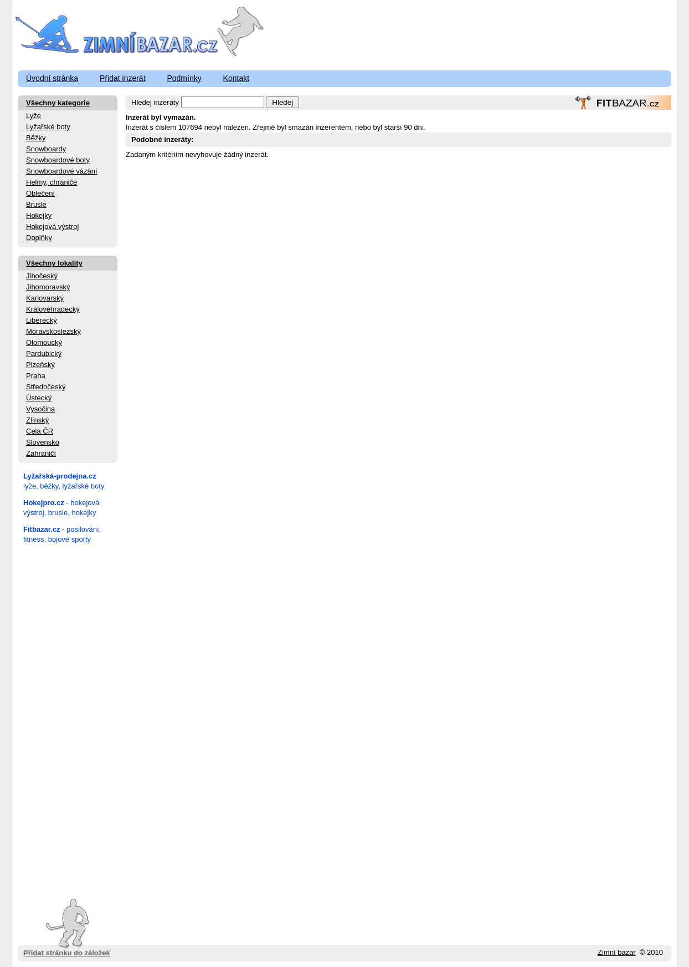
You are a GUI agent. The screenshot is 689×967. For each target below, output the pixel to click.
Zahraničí (41, 453)
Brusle (36, 204)
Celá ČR (39, 431)
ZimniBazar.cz (118, 34)
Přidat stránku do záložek (66, 928)
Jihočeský (42, 276)
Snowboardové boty (58, 160)
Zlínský (37, 420)
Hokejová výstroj (52, 226)
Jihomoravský (48, 287)
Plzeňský (40, 364)
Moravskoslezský (53, 331)
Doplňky (39, 237)
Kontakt (236, 78)
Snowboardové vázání (61, 171)
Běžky (35, 138)
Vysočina (40, 409)
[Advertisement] (67, 717)
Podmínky (184, 78)
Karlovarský (45, 298)
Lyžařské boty (48, 127)
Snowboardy (46, 149)
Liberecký (41, 320)
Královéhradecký (53, 309)
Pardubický (43, 353)
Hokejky (39, 215)
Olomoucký (44, 342)
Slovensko (42, 442)
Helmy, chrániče (51, 182)
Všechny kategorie (58, 103)
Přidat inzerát (122, 78)
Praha (35, 375)
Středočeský (46, 387)
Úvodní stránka (52, 78)
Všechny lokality (54, 263)
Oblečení (40, 193)
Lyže (33, 115)
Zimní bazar (617, 952)
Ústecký (39, 398)
